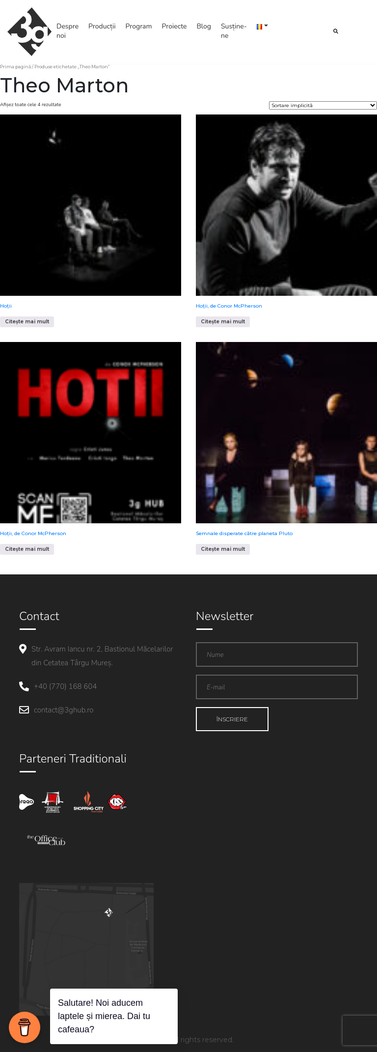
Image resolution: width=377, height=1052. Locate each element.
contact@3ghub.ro (63, 710)
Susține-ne (234, 31)
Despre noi (67, 31)
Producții (101, 26)
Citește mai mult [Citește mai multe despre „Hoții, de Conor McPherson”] (223, 321)
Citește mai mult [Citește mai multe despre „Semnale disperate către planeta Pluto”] (223, 549)
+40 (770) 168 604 (65, 686)
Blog (203, 26)
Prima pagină (15, 66)
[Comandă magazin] (323, 105)
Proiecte (174, 26)
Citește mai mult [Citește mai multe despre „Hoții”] (27, 321)
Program (139, 26)
